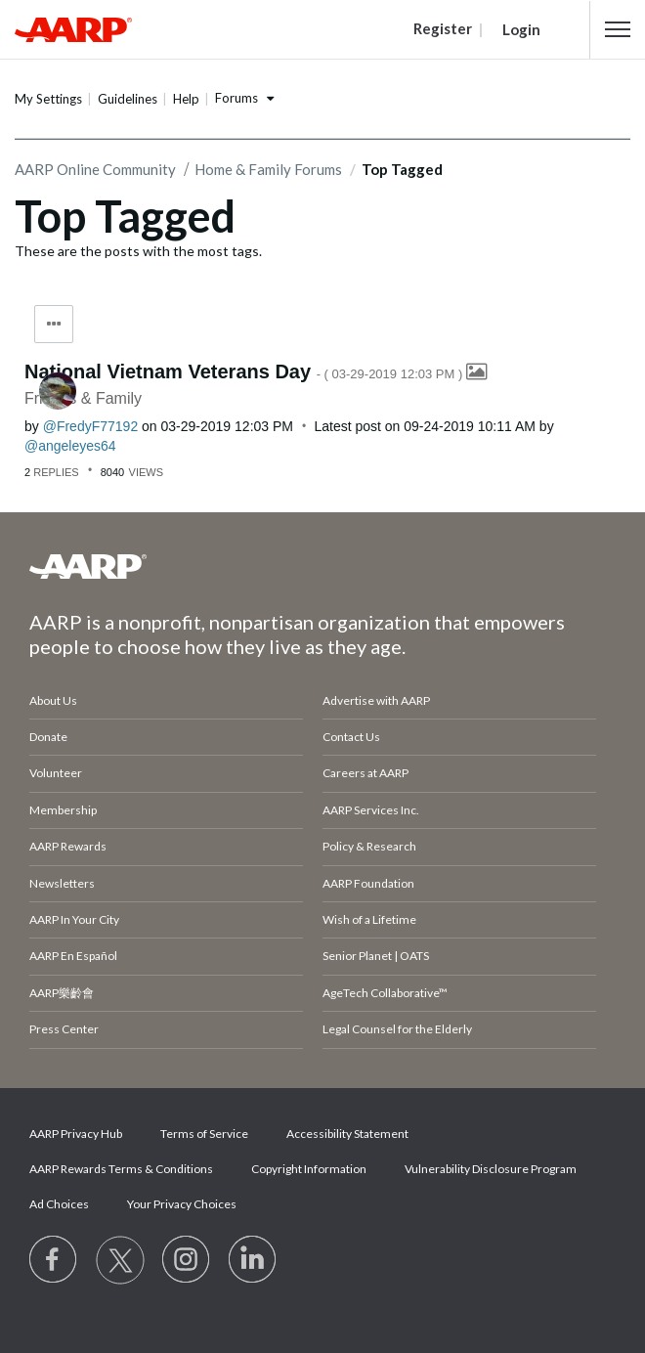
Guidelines (127, 99)
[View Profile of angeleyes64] (70, 446)
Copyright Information (308, 1168)
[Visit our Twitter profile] (120, 1260)
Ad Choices (59, 1204)
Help (186, 99)
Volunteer (55, 772)
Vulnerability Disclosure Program (491, 1168)
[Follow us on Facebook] (53, 1260)
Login (521, 29)
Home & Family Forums (268, 169)
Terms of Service (204, 1133)
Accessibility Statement (347, 1133)
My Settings (48, 99)
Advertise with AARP (376, 700)
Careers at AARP (365, 772)
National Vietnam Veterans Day (245, 371)
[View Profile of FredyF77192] (91, 426)
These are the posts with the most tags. (138, 250)
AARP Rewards (68, 846)
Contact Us (351, 736)
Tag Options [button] (53, 324)
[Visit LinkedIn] (253, 1260)
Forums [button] (236, 98)
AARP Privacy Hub (75, 1133)
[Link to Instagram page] (186, 1260)
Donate (48, 736)
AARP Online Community (95, 169)
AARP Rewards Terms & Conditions (121, 1168)
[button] (617, 29)
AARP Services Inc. (370, 810)
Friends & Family (83, 398)
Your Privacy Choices (181, 1204)
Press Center (64, 1029)
